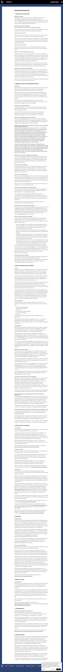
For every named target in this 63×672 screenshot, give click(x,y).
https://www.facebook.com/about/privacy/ (28, 501)
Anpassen (43, 669)
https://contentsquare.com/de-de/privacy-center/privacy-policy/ (26, 446)
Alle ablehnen (53, 669)
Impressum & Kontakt (30, 666)
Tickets (9, 2)
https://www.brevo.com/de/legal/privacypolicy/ (23, 576)
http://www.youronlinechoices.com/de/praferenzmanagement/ (32, 513)
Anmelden (54, 2)
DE (62, 2)
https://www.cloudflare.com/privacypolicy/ (39, 467)
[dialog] (51, 666)
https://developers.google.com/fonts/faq (22, 603)
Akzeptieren (59, 669)
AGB (6, 666)
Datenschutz (11, 666)
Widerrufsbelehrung (20, 666)
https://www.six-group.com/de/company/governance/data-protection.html (28, 631)
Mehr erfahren (47, 667)
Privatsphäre (39, 666)
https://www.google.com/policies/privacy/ (22, 605)
